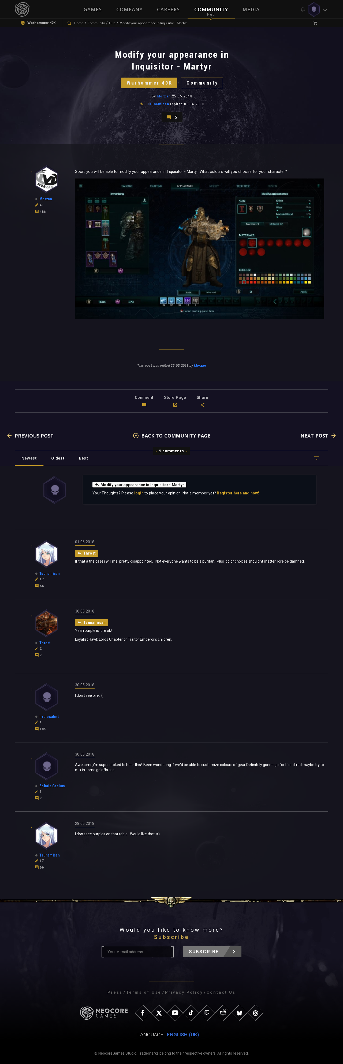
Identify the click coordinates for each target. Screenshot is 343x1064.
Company (129, 9)
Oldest (57, 458)
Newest (29, 458)
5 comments (171, 450)
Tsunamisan (158, 104)
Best (83, 458)
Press (114, 992)
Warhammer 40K (150, 83)
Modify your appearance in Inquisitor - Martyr (139, 484)
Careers (168, 9)
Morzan (164, 96)
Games (93, 9)
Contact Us (221, 992)
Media (251, 9)
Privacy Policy (184, 992)
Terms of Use (143, 992)
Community (211, 9)
